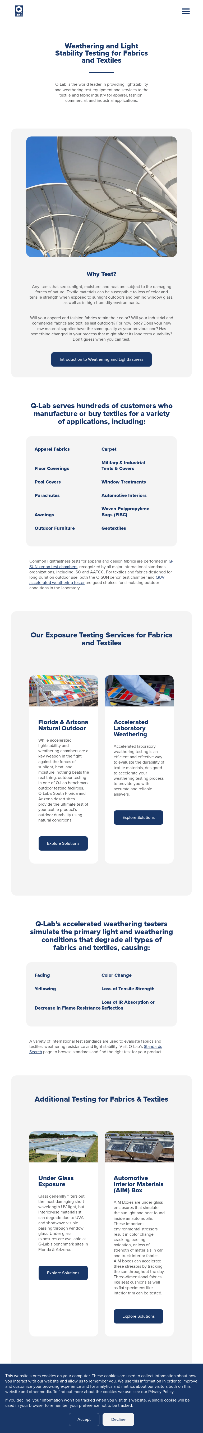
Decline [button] (118, 1419)
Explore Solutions (63, 843)
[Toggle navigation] (181, 16)
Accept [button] (84, 1419)
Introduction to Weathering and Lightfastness (101, 359)
